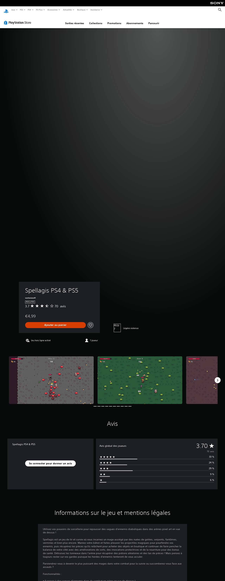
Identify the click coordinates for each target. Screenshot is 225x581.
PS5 (21, 9)
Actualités (67, 9)
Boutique (81, 9)
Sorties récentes (74, 19)
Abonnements (134, 19)
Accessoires (52, 9)
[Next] (218, 377)
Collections (95, 19)
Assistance (95, 9)
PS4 (29, 9)
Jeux (13, 9)
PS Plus (39, 9)
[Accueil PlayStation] (6, 9)
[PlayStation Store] (18, 19)
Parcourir (153, 19)
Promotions (114, 19)
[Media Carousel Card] (51, 377)
